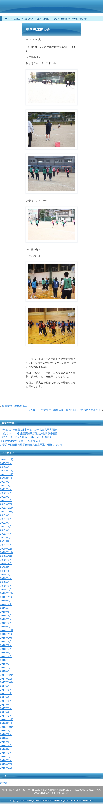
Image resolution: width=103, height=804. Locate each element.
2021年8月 (6, 519)
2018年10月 (6, 637)
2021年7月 (6, 522)
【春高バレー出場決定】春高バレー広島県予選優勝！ (29, 429)
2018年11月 (6, 634)
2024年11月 (6, 470)
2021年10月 (6, 511)
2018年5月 (6, 656)
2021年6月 (6, 526)
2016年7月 (6, 738)
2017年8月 (6, 689)
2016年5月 (6, 745)
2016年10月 (6, 727)
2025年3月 (6, 467)
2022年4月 (6, 489)
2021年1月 (6, 545)
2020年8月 (6, 563)
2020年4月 (6, 578)
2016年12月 (6, 719)
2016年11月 (6, 723)
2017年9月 (6, 686)
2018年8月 (6, 645)
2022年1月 (6, 500)
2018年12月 (6, 630)
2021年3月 (6, 537)
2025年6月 (6, 463)
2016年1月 (6, 760)
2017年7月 (6, 693)
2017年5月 (6, 701)
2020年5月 (6, 574)
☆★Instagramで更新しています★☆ (20, 440)
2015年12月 (6, 764)
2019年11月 (6, 597)
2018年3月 (6, 663)
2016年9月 (6, 730)
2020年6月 (6, 571)
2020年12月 (6, 548)
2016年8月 (6, 734)
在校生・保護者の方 (23, 18)
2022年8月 (6, 485)
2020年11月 (6, 552)
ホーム (6, 18)
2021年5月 (6, 530)
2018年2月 (6, 667)
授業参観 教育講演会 (14, 406)
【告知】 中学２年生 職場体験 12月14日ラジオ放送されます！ (63, 410)
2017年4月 (6, 704)
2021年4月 (6, 533)
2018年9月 (6, 641)
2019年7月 (6, 608)
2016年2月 (6, 756)
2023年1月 (6, 481)
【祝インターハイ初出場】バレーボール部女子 (26, 437)
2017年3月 (6, 708)
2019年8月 (6, 604)
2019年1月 (6, 626)
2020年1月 (6, 589)
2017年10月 (6, 682)
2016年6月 (6, 741)
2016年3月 (6, 752)
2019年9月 (6, 600)
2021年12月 (6, 504)
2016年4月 (6, 749)
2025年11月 (6, 459)
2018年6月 (6, 652)
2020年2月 (6, 585)
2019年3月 (6, 619)
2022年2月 (6, 496)
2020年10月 (6, 556)
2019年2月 (6, 622)
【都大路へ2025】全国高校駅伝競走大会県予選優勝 (28, 433)
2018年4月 (6, 660)
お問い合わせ (60, 793)
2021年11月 (6, 507)
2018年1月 (6, 671)
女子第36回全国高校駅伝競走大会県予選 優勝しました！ (32, 444)
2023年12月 (6, 474)
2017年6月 (6, 697)
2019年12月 (6, 593)
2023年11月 (6, 478)
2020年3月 (6, 582)
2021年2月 (6, 541)
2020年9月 (6, 559)
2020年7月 (6, 567)
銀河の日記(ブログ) (47, 18)
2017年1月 (6, 715)
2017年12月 (6, 674)
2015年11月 (6, 767)
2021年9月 (6, 515)
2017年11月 (6, 678)
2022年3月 (6, 492)
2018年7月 (6, 648)
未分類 (64, 18)
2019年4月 (6, 615)
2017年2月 (6, 712)
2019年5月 (6, 611)
